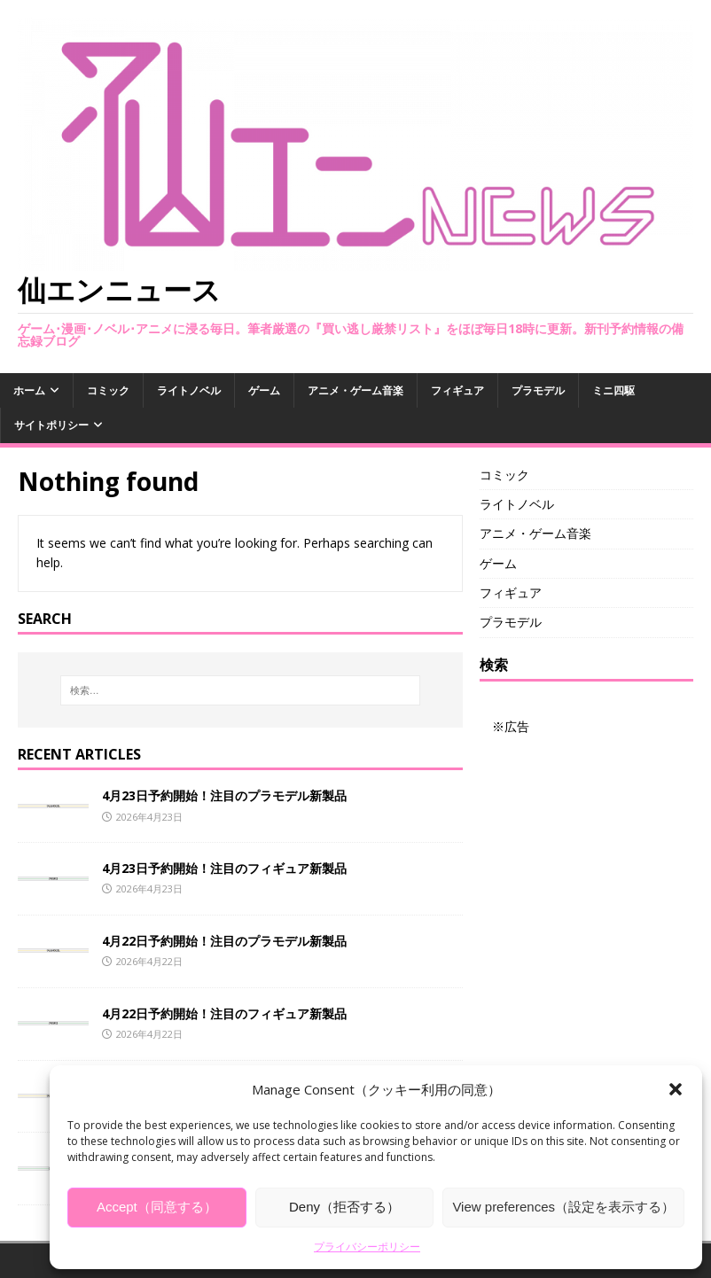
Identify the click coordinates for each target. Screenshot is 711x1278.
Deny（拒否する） (344, 1206)
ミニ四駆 (613, 390)
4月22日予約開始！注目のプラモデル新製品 (224, 940)
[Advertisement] (586, 825)
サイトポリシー (51, 424)
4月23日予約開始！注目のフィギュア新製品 (224, 868)
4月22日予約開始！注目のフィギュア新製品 (224, 1013)
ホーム (29, 390)
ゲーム (264, 390)
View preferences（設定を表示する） (563, 1206)
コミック (108, 390)
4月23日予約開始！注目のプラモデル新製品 (224, 795)
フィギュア (457, 390)
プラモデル (538, 390)
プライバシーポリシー (367, 1246)
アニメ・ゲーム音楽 (355, 390)
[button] (675, 1089)
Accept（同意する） (157, 1206)
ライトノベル (189, 390)
